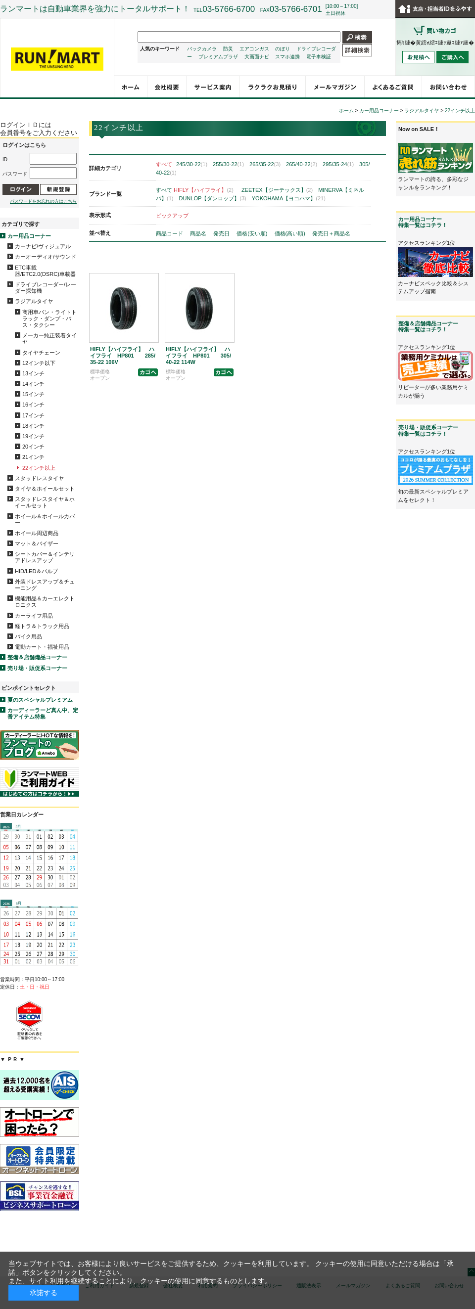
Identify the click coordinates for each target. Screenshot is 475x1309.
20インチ (33, 447)
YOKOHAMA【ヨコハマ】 (289, 198)
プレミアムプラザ (218, 56)
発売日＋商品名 (331, 233)
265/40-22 (301, 164)
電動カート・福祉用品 (42, 647)
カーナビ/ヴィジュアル (43, 246)
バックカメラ (202, 48)
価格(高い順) (291, 233)
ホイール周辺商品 (36, 533)
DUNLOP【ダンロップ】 (212, 198)
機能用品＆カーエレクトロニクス (45, 601)
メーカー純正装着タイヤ (49, 338)
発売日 (222, 233)
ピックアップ (172, 216)
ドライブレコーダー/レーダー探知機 (45, 287)
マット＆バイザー (36, 543)
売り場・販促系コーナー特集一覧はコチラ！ (428, 430)
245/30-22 (191, 164)
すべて (164, 164)
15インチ (33, 394)
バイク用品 (28, 636)
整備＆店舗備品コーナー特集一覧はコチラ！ (428, 326)
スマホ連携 (287, 56)
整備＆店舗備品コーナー (37, 657)
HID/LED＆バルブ (36, 571)
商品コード (170, 233)
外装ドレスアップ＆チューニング (45, 585)
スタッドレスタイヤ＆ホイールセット (45, 502)
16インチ (33, 404)
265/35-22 (265, 164)
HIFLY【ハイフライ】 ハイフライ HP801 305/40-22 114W (198, 355)
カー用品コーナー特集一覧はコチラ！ (422, 222)
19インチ (33, 436)
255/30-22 (228, 164)
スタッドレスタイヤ (39, 478)
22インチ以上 (38, 468)
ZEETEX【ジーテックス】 (277, 190)
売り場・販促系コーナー (37, 668)
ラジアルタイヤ (34, 301)
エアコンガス (254, 48)
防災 (228, 48)
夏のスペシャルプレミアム (40, 700)
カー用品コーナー (29, 236)
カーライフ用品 (34, 616)
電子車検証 (318, 56)
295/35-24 (338, 164)
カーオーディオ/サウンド (45, 257)
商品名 (199, 233)
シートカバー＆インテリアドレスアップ (45, 557)
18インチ (33, 426)
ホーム (346, 110)
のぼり (282, 48)
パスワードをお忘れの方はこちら (43, 201)
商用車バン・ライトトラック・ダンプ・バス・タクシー (49, 318)
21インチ (33, 457)
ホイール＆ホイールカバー (45, 519)
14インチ (33, 384)
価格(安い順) (253, 233)
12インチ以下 (38, 363)
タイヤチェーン (41, 353)
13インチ (33, 373)
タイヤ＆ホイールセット (45, 489)
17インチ (33, 415)
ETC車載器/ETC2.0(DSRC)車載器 (45, 271)
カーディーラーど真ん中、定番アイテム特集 (42, 713)
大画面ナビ (256, 56)
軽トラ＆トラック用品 (42, 626)
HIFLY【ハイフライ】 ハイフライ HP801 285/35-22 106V (122, 355)
